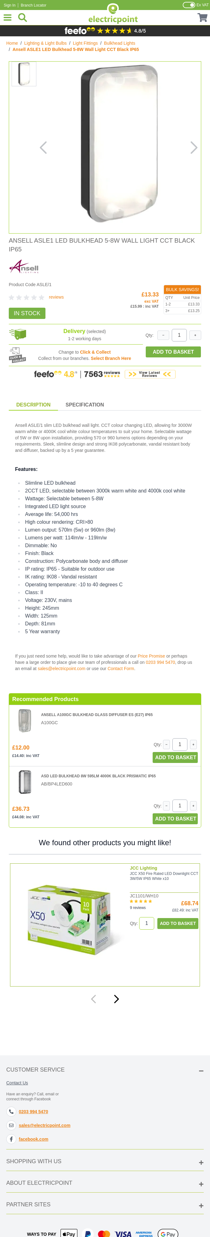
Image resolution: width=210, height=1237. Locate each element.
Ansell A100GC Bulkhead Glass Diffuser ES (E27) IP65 (97, 715)
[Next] (116, 999)
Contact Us (17, 1082)
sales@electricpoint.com (61, 668)
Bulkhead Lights (119, 43)
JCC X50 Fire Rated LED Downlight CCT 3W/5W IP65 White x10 (164, 876)
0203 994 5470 (160, 662)
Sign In (9, 5)
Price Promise (151, 656)
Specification (85, 404)
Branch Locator (33, 5)
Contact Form (121, 668)
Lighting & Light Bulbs (45, 43)
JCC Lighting (143, 868)
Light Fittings (85, 43)
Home (12, 43)
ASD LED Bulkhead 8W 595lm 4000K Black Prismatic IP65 (98, 776)
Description (33, 404)
